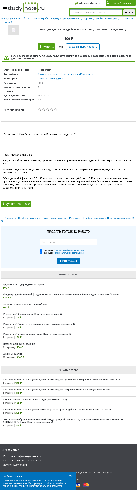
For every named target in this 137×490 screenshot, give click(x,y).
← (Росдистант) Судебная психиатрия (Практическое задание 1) (33, 219)
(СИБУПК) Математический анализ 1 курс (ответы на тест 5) (35, 399)
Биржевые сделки (12, 353)
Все (3, 18)
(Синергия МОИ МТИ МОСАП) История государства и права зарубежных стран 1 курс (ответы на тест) (57, 409)
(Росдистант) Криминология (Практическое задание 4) (32, 314)
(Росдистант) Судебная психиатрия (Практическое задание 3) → (101, 219)
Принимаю (63, 250)
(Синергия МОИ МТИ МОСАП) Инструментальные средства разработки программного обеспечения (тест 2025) (62, 379)
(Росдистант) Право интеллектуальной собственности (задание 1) (39, 324)
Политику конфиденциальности (68, 250)
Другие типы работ (17, 18)
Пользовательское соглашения (68, 253)
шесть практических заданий (19, 343)
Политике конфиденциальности (46, 486)
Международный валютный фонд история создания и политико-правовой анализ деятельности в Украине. (61, 294)
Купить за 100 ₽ (17, 204)
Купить (48, 46)
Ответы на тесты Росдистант (77, 74)
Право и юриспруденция (52, 78)
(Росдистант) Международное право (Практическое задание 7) (37, 333)
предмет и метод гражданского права (23, 284)
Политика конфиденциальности (22, 456)
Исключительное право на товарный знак (25, 304)
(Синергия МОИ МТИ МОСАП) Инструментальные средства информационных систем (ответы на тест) (57, 389)
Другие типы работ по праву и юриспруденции (54, 18)
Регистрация (68, 261)
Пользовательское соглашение (22, 460)
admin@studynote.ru (89, 3)
